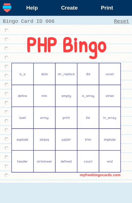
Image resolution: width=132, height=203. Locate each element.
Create (69, 8)
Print (107, 8)
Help (32, 8)
